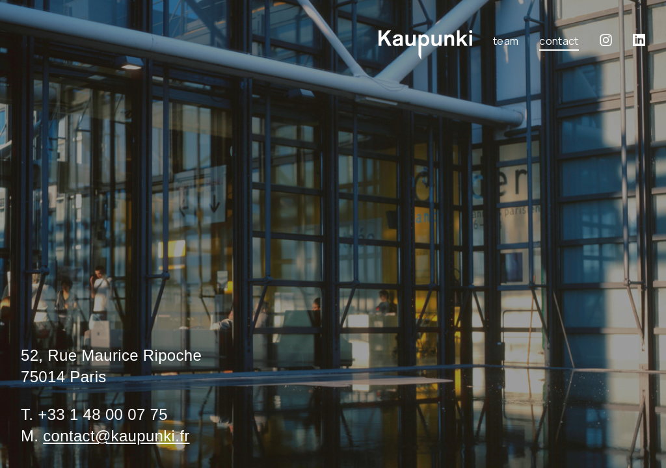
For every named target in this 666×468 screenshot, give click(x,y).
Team (505, 41)
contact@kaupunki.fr (116, 436)
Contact (558, 41)
